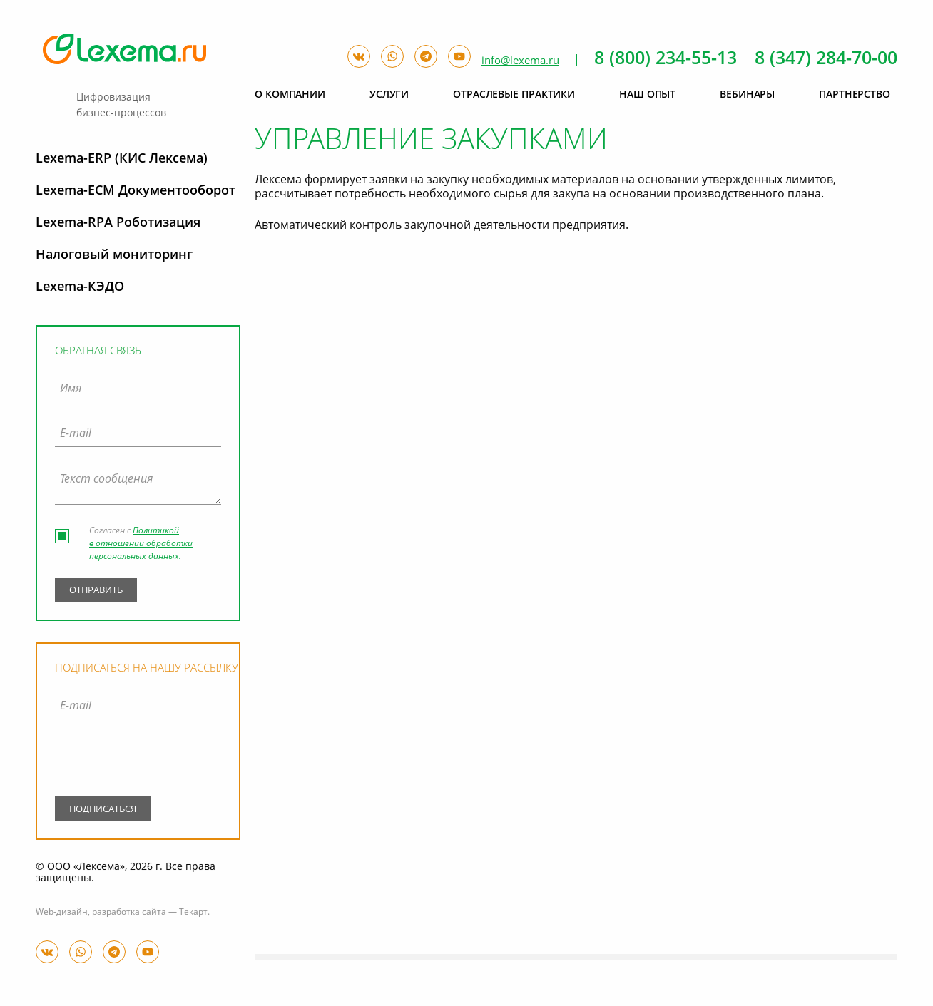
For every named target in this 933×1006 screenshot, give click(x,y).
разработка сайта (129, 912)
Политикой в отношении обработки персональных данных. (141, 544)
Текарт (193, 912)
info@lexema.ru (520, 61)
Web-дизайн (62, 912)
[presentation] (141, 761)
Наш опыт (647, 95)
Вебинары (747, 95)
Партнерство (854, 95)
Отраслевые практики (514, 95)
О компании (290, 95)
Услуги (389, 95)
